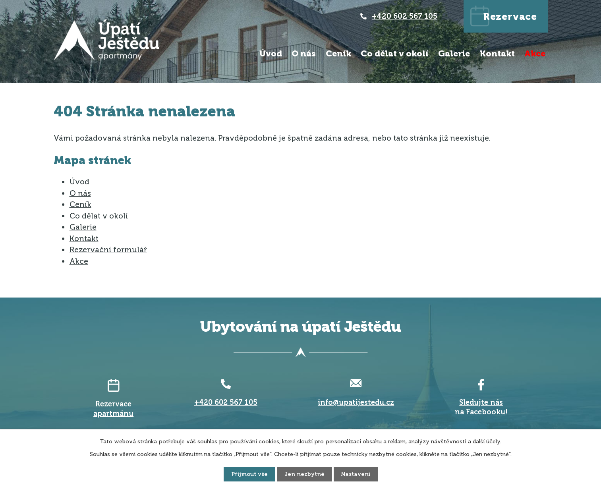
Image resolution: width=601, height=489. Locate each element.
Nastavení (355, 474)
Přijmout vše (249, 474)
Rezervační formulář (108, 249)
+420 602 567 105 (404, 16)
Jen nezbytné (304, 474)
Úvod (270, 53)
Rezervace (510, 16)
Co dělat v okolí (395, 53)
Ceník (338, 53)
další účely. (487, 441)
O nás (304, 53)
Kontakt (497, 53)
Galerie (454, 53)
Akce (534, 53)
